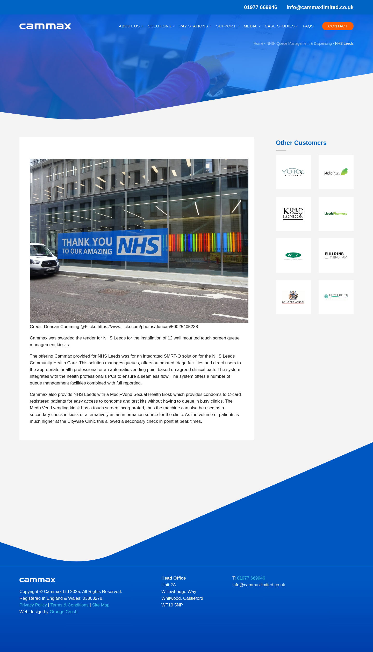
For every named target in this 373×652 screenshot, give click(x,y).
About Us (129, 26)
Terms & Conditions (69, 605)
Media (250, 26)
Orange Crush (63, 611)
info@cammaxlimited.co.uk (320, 7)
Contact (338, 26)
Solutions (159, 26)
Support (226, 26)
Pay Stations (194, 26)
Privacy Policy (33, 605)
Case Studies (280, 26)
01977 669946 (257, 7)
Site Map (101, 605)
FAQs (308, 26)
